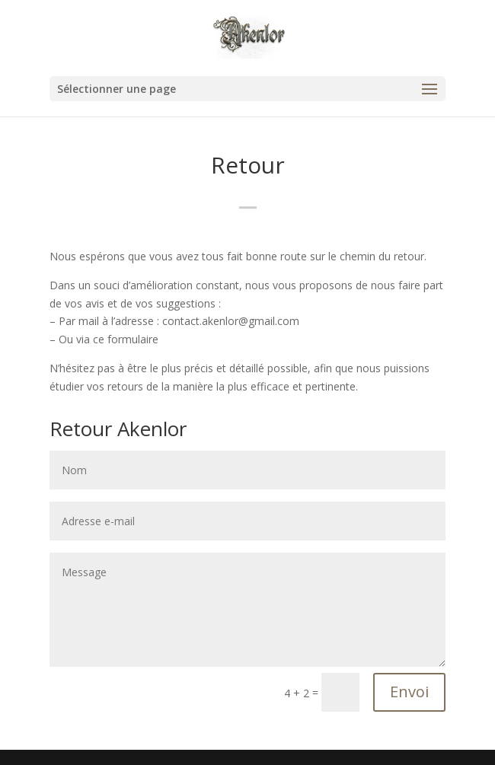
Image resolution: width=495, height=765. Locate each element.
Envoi (409, 691)
